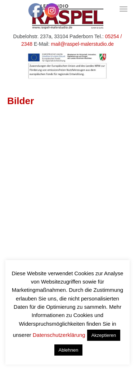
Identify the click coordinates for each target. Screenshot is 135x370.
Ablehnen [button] (68, 350)
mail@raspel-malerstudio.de (82, 44)
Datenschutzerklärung (59, 335)
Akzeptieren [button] (103, 335)
